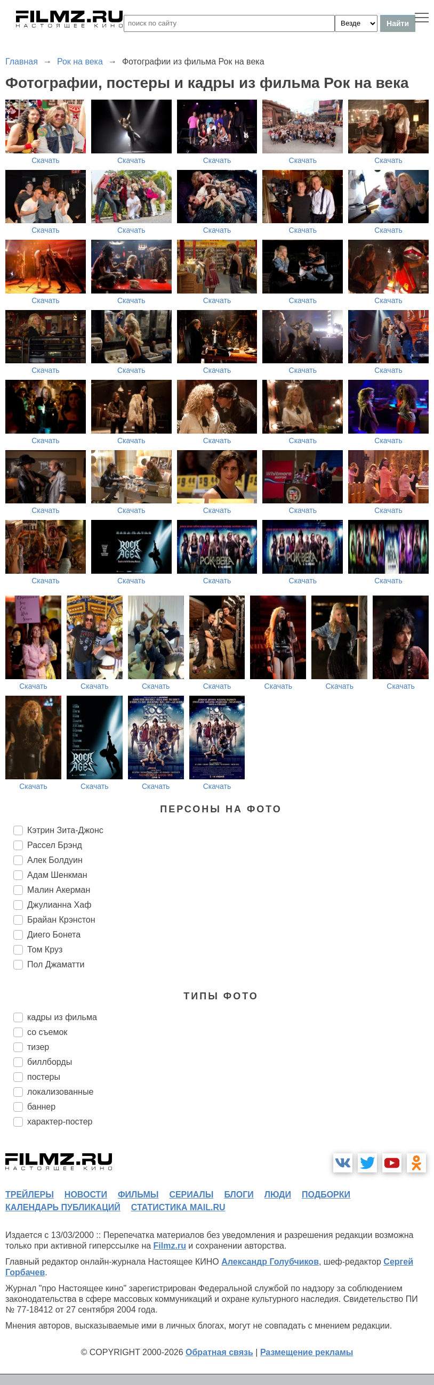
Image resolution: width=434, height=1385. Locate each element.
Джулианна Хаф (59, 904)
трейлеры (29, 1194)
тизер (38, 1047)
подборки (326, 1194)
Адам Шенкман (57, 874)
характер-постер (59, 1121)
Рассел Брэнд (54, 845)
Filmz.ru (170, 1245)
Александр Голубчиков (270, 1261)
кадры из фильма (62, 1017)
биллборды (49, 1061)
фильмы (138, 1194)
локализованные (60, 1091)
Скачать (45, 160)
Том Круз (44, 949)
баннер (41, 1106)
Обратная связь (219, 1352)
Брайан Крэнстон (61, 919)
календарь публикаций (62, 1207)
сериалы (191, 1194)
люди (277, 1194)
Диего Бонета (54, 934)
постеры (43, 1076)
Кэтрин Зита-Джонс (65, 830)
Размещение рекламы (306, 1352)
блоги (238, 1194)
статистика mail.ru (178, 1207)
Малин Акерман (58, 889)
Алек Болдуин (55, 860)
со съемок (47, 1032)
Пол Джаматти (55, 964)
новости (86, 1194)
